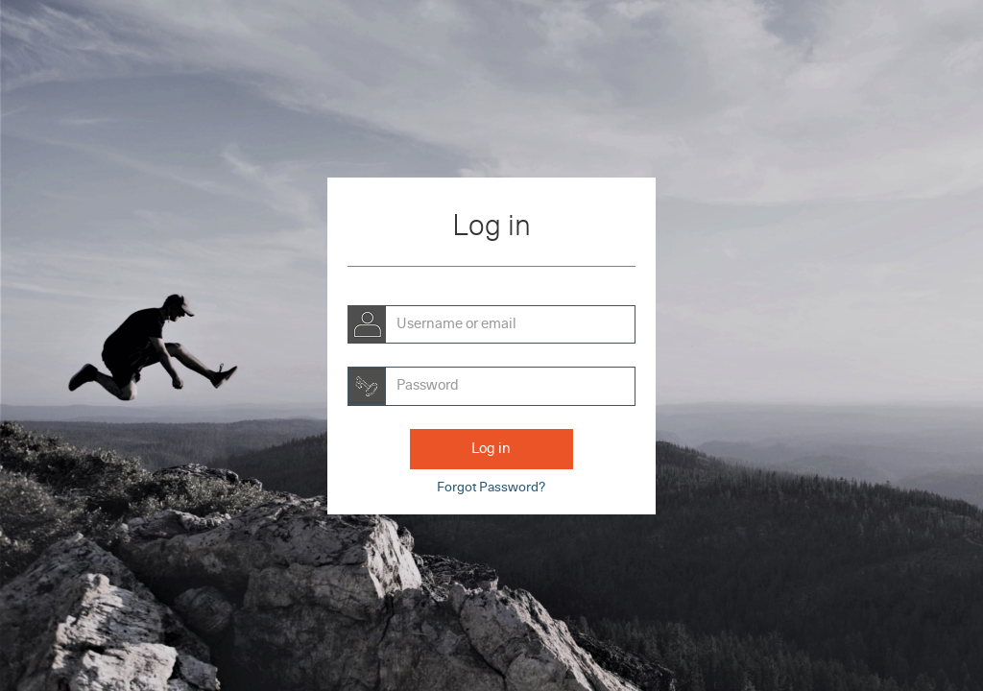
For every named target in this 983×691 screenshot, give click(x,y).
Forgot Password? (491, 487)
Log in (491, 448)
